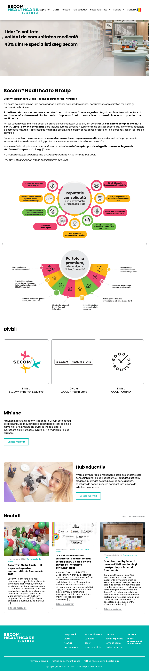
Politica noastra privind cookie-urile (101, 661)
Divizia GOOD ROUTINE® (121, 390)
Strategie (89, 638)
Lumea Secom (113, 642)
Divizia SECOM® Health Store (74, 390)
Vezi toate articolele (133, 516)
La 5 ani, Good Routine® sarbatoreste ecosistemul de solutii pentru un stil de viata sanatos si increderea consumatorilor (73, 561)
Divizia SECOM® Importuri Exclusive (26, 390)
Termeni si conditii (39, 661)
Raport (88, 642)
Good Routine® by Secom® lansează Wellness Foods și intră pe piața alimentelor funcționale (120, 566)
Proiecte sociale (93, 647)
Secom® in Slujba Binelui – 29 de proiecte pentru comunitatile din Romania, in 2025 (26, 569)
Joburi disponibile (114, 638)
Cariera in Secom (114, 647)
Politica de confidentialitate (66, 661)
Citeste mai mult (16, 441)
